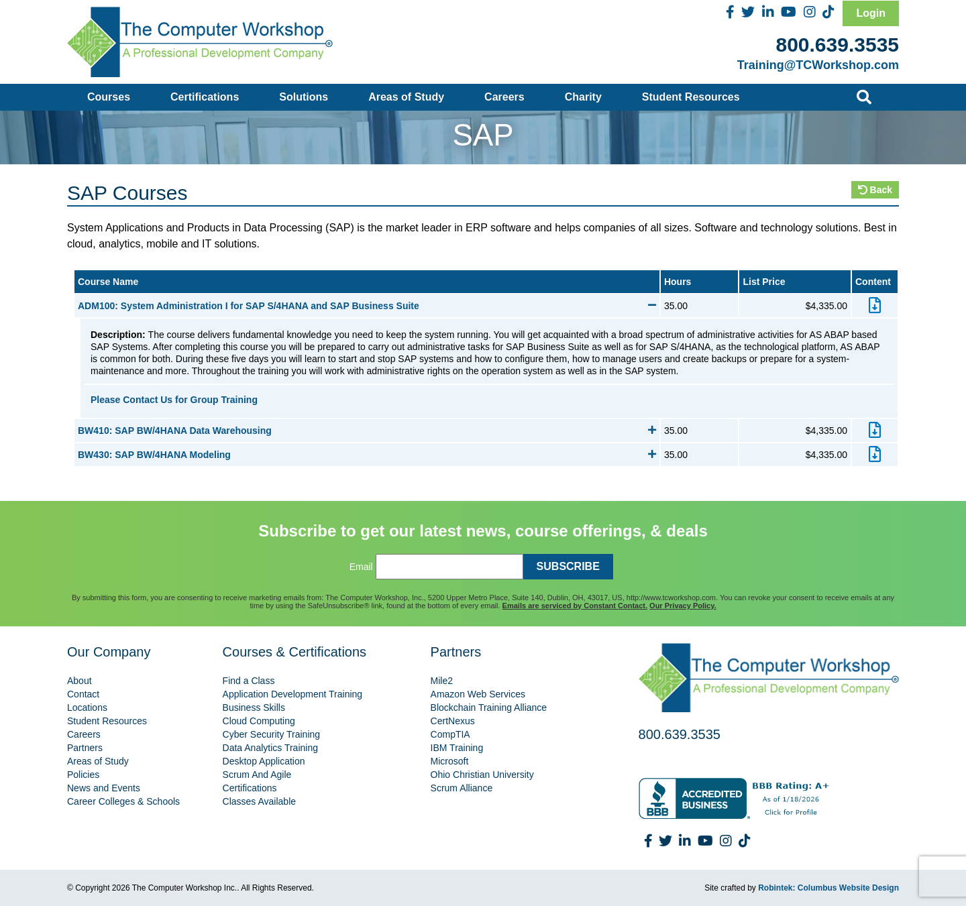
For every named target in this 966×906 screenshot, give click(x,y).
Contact (83, 694)
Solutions (303, 97)
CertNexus (453, 721)
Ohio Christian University (482, 774)
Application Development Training (293, 694)
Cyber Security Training (272, 734)
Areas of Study (406, 97)
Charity (583, 97)
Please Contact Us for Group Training (174, 399)
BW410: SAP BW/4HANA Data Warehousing (367, 430)
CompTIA (450, 734)
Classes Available (259, 801)
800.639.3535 (837, 45)
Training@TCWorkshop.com (818, 65)
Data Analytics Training (270, 747)
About (79, 680)
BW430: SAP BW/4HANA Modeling (367, 454)
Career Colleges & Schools (123, 801)
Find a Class (249, 680)
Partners (85, 747)
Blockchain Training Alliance (489, 707)
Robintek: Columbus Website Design (828, 888)
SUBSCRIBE (568, 566)
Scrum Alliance (462, 788)
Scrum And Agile (257, 774)
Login (870, 13)
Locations (87, 707)
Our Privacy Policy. (682, 606)
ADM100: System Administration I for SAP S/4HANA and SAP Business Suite (367, 305)
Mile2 (442, 680)
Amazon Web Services (478, 694)
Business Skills (254, 707)
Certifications (204, 97)
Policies (83, 774)
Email (361, 566)
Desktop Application (264, 761)
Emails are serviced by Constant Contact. (574, 606)
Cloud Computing (259, 721)
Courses (108, 97)
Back (875, 189)
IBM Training (457, 747)
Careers (504, 97)
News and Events (103, 788)
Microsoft (450, 761)
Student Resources (691, 97)
